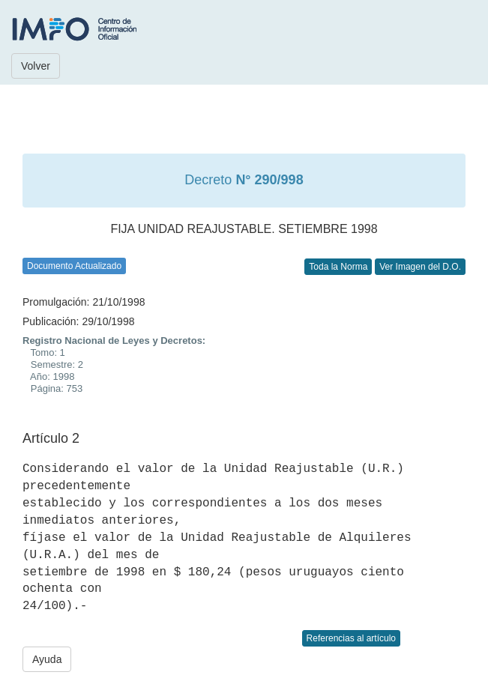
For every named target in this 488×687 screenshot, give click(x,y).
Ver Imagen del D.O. (420, 266)
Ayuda (46, 659)
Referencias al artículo (351, 638)
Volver (35, 66)
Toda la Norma (338, 266)
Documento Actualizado (74, 266)
